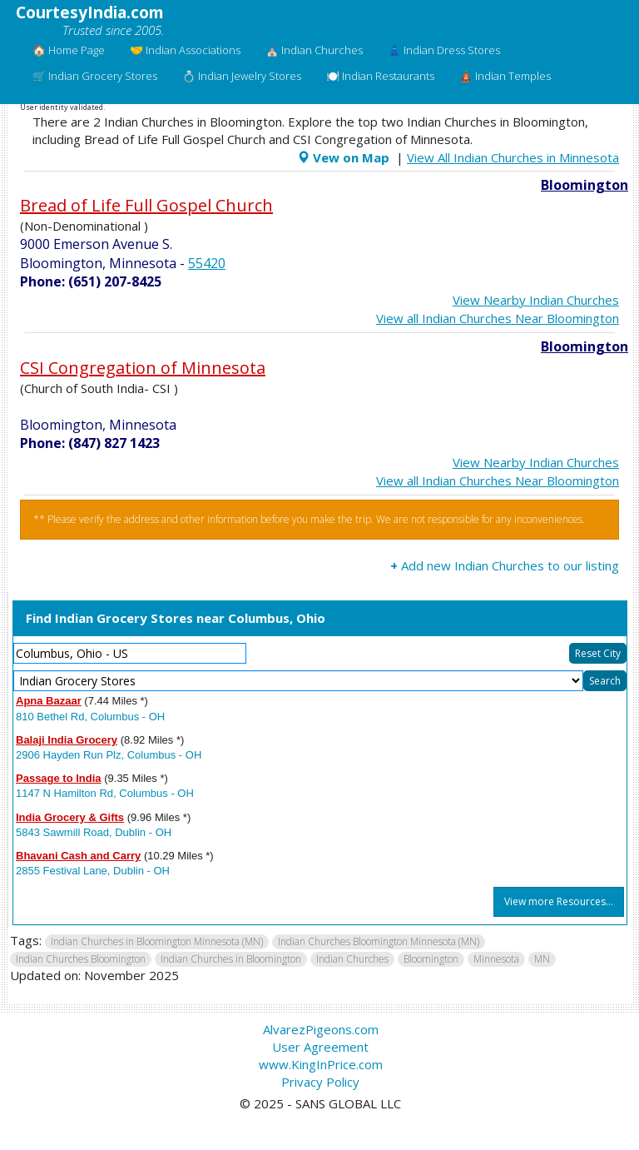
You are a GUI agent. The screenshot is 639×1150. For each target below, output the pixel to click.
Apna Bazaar (49, 700)
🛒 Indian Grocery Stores (94, 75)
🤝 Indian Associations (185, 49)
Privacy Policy (320, 1081)
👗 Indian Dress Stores (444, 49)
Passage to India (59, 778)
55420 (206, 263)
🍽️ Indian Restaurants (380, 75)
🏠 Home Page (68, 49)
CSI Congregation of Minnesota (142, 367)
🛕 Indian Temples (505, 75)
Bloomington (584, 185)
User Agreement (320, 1046)
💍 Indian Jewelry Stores (241, 75)
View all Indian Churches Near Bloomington (497, 318)
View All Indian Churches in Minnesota (513, 157)
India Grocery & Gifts (70, 817)
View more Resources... (558, 901)
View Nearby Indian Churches (536, 299)
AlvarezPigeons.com (321, 1029)
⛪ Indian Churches (314, 49)
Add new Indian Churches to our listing (504, 565)
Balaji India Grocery (66, 740)
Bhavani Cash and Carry (78, 855)
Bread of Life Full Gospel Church (146, 205)
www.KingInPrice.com (321, 1064)
